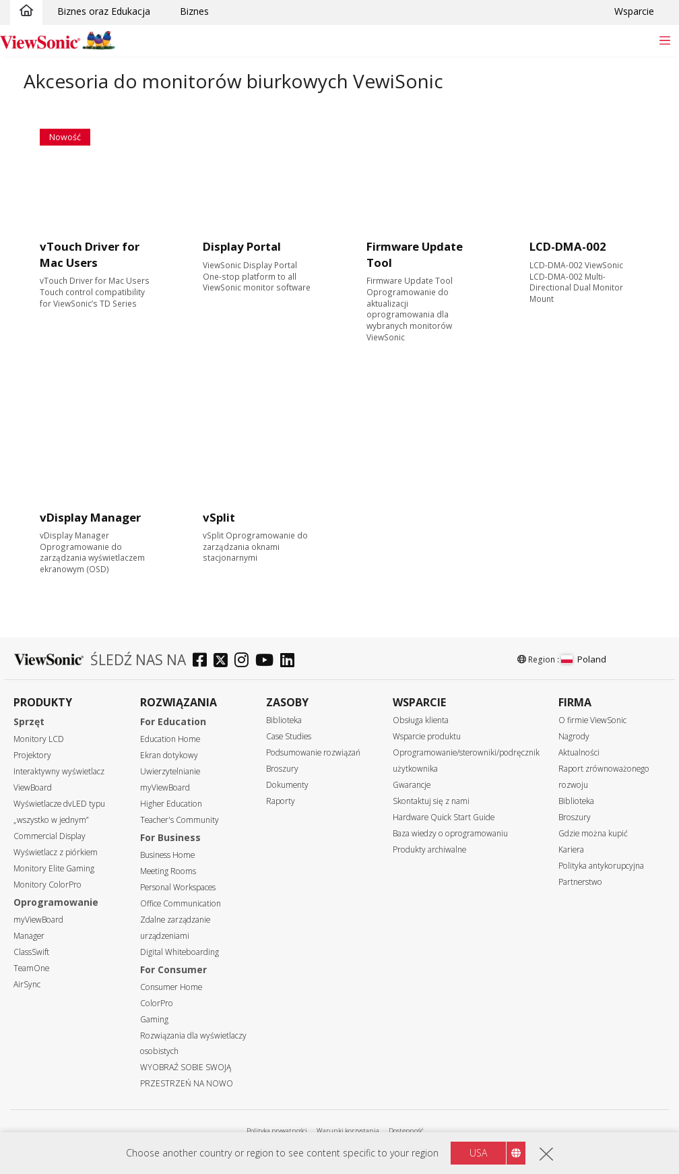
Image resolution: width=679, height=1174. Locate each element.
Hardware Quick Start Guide (443, 817)
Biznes (194, 11)
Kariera (571, 849)
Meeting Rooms (168, 871)
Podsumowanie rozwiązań (313, 752)
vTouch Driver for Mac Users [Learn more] (89, 254)
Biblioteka (284, 720)
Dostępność (406, 1130)
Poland (583, 659)
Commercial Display (49, 836)
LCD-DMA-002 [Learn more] (567, 246)
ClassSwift (31, 952)
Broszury (282, 768)
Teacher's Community (179, 820)
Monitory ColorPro (47, 884)
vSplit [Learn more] (219, 517)
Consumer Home (171, 987)
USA (478, 1152)
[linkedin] (290, 661)
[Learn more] (95, 184)
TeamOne (31, 968)
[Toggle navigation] (664, 40)
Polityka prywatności (277, 1130)
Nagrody (573, 736)
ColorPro (156, 1003)
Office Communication (180, 903)
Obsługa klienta (421, 720)
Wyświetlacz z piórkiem (55, 852)
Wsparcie (634, 11)
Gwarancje (411, 785)
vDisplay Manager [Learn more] (90, 517)
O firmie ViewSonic (592, 720)
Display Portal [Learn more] (242, 246)
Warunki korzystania (348, 1130)
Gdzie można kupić (593, 833)
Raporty (280, 801)
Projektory (32, 755)
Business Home (167, 855)
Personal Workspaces (178, 887)
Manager (28, 935)
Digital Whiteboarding (179, 952)
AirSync (26, 984)
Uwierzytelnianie (170, 771)
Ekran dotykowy (169, 755)
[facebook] (203, 661)
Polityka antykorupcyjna (601, 865)
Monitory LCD (38, 739)
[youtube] (267, 661)
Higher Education (171, 803)
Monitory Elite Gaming (53, 868)
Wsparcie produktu (427, 736)
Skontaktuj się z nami (431, 801)
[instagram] (244, 661)
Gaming (154, 1019)
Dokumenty (287, 785)
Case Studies (288, 736)
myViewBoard (38, 919)
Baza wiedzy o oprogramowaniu (450, 833)
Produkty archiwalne (429, 849)
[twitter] (224, 661)
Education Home (170, 739)
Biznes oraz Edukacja (103, 11)
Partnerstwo (580, 882)
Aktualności (579, 752)
